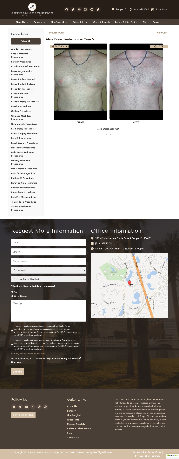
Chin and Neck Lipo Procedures (21, 117)
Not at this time (20, 295)
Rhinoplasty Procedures (23, 192)
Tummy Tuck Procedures (23, 201)
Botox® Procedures (21, 61)
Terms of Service (36, 353)
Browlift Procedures (21, 106)
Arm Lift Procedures (21, 49)
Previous (61, 46)
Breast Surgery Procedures (25, 101)
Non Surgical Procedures (24, 168)
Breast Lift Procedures (22, 88)
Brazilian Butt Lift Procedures (26, 66)
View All (25, 41)
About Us (22, 22)
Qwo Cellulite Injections (23, 173)
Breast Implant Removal (23, 79)
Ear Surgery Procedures (23, 128)
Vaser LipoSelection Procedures (21, 208)
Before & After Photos (126, 22)
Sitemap (156, 455)
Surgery (39, 22)
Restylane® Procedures (23, 187)
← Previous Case (55, 32)
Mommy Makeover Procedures (20, 162)
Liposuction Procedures (23, 147)
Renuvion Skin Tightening (24, 182)
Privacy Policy (18, 353)
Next (160, 46)
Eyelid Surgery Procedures (24, 133)
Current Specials (101, 22)
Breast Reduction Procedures (19, 95)
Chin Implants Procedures (24, 124)
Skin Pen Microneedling (23, 197)
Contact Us (158, 22)
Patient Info (80, 22)
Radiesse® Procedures (22, 178)
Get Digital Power (102, 452)
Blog (145, 22)
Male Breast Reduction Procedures (22, 154)
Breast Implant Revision (23, 84)
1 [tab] (106, 134)
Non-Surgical (59, 22)
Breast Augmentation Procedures (21, 73)
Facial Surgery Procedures (24, 143)
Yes (15, 291)
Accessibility (139, 452)
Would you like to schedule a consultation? (34, 285)
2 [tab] (110, 134)
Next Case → (164, 32)
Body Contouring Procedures (19, 55)
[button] (172, 456)
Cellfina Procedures (21, 111)
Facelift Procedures (21, 138)
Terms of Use (154, 452)
